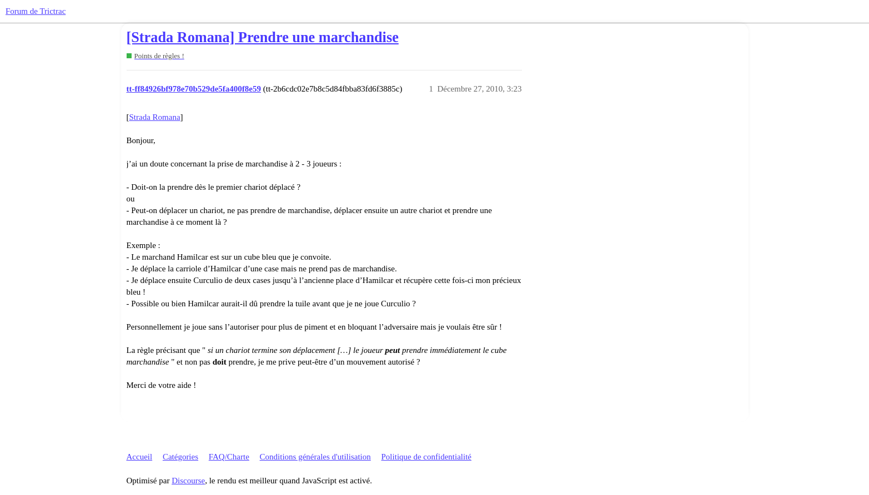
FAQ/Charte (229, 456)
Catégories (180, 456)
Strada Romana (154, 117)
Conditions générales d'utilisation (315, 456)
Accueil (140, 456)
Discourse (188, 480)
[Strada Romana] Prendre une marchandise (263, 37)
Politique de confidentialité (426, 456)
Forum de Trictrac (36, 11)
